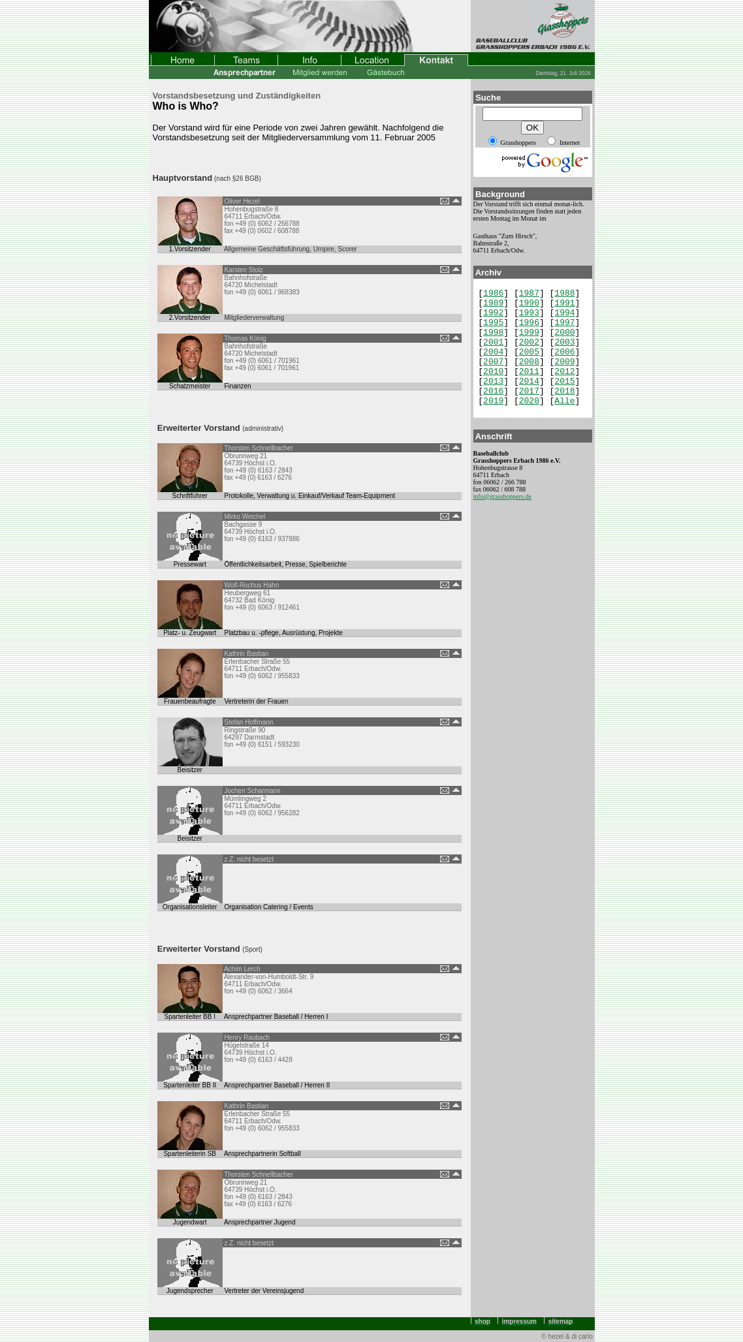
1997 (564, 323)
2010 (493, 372)
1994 (564, 313)
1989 (493, 303)
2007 (493, 362)
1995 (493, 323)
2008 (529, 362)
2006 (564, 352)
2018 (564, 391)
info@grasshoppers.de (502, 496)
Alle (564, 401)
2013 (493, 381)
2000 (564, 332)
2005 (529, 352)
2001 (493, 342)
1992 (493, 313)
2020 (529, 401)
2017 (529, 391)
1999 (529, 332)
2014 (529, 381)
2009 (564, 362)
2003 (564, 342)
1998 (493, 332)
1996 (529, 323)
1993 (529, 313)
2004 (493, 352)
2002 (529, 342)
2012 (564, 372)
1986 (493, 293)
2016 (493, 391)
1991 (564, 303)
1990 (529, 303)
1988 (564, 293)
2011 (529, 372)
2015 (564, 381)
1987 (529, 293)
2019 (493, 401)
